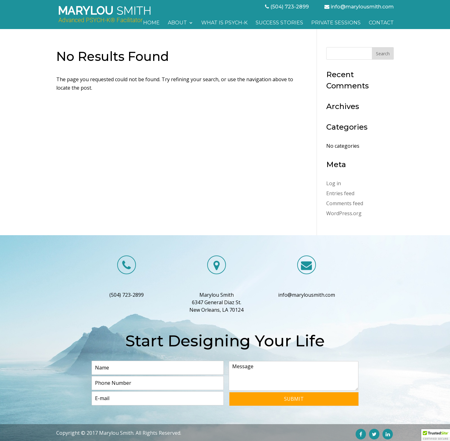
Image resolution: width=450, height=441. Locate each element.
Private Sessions (336, 23)
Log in (333, 183)
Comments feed (344, 203)
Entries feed (340, 193)
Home (151, 23)
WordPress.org (344, 213)
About (177, 23)
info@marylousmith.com (362, 7)
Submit (294, 398)
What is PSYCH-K (224, 23)
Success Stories (279, 23)
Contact (381, 23)
